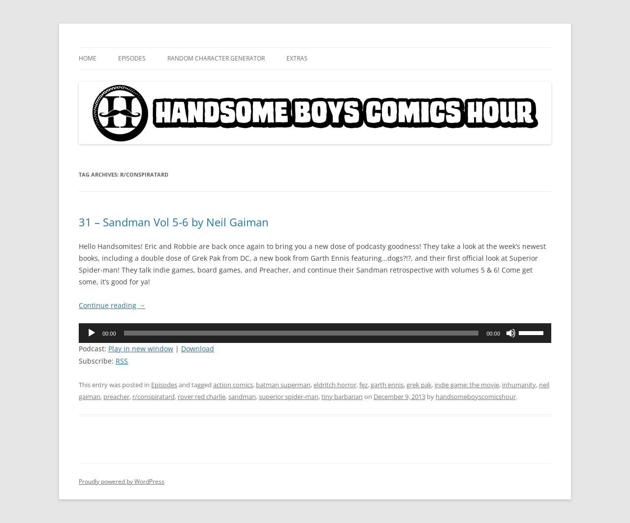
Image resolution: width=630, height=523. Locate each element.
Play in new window (140, 348)
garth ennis (387, 384)
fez (363, 384)
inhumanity (519, 384)
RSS (122, 361)
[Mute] (511, 333)
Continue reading (112, 305)
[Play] (91, 333)
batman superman (283, 384)
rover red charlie (201, 396)
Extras (297, 58)
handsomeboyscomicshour (476, 396)
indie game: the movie (467, 384)
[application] (315, 333)
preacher (116, 396)
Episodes (132, 58)
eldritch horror (335, 384)
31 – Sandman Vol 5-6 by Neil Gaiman (174, 222)
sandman (242, 396)
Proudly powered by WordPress (121, 481)
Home (87, 58)
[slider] (301, 333)
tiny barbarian (342, 396)
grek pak (419, 384)
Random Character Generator (216, 58)
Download (197, 348)
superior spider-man (288, 396)
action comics (233, 384)
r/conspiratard (153, 396)
